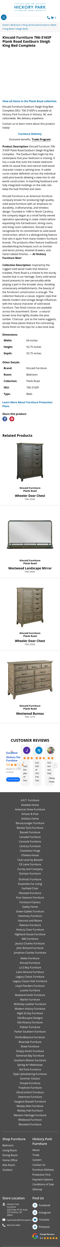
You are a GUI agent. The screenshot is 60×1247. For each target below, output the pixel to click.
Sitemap (37, 1189)
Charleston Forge (30, 850)
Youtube (44, 1219)
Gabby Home (30, 906)
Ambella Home (30, 805)
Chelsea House (30, 855)
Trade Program (41, 139)
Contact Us (38, 1164)
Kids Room (8, 1165)
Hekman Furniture (30, 925)
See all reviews (13, 779)
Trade (35, 1155)
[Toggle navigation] (4, 17)
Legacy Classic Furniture (30, 976)
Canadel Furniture (30, 837)
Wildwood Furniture (30, 1119)
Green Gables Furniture (30, 911)
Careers (37, 1159)
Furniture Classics (30, 902)
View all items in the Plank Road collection (29, 101)
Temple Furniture (30, 1083)
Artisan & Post (30, 814)
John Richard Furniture (30, 948)
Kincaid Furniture (30, 487)
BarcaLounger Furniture (30, 823)
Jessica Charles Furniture (30, 943)
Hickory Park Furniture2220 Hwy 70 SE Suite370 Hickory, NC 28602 (17, 1209)
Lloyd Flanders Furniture (30, 985)
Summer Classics (30, 1078)
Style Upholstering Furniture (30, 1074)
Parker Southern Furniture (30, 1031)
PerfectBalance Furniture (30, 1037)
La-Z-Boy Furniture (30, 967)
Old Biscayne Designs (30, 1018)
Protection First (41, 1174)
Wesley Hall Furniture (30, 1110)
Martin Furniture (30, 999)
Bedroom (8, 1145)
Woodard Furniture (30, 1124)
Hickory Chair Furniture (30, 929)
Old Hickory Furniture (30, 1022)
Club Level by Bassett (30, 859)
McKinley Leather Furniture (30, 1004)
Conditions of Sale (43, 1184)
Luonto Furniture (30, 990)
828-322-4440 (13, 1225)
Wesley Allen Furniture (30, 1106)
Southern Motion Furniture (30, 1060)
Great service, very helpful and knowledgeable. (49, 768)
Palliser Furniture (30, 1027)
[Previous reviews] (19, 765)
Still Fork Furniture (30, 1069)
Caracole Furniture (30, 841)
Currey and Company (30, 869)
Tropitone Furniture (30, 1087)
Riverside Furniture (30, 1042)
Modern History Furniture (30, 1008)
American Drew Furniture (30, 809)
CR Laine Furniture (30, 864)
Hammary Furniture (30, 916)
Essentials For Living (30, 883)
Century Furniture (30, 846)
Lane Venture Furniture (30, 972)
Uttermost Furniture (30, 1096)
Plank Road (30, 490)
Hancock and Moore (30, 920)
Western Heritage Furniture (30, 1115)
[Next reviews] (55, 765)
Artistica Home (30, 818)
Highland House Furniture (30, 934)
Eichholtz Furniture (30, 879)
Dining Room (10, 1155)
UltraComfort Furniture (30, 1092)
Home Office (9, 1160)
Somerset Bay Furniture (30, 1055)
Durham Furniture (30, 873)
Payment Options (42, 1179)
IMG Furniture (30, 938)
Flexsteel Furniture (30, 893)
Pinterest (44, 1227)
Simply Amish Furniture (30, 1051)
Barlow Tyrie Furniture (30, 827)
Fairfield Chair (30, 888)
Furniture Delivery (30, 134)
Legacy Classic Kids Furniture (30, 981)
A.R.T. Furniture (30, 800)
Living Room (9, 1150)
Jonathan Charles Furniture (30, 952)
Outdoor (7, 1169)
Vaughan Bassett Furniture (30, 1101)
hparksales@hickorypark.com (21, 1220)
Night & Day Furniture (30, 1013)
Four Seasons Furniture (30, 897)
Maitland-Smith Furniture (30, 995)
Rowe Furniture (30, 1046)
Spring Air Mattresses (30, 1064)
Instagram (45, 1212)
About (36, 1150)
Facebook (44, 1205)
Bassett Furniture (30, 832)
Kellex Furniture (30, 958)
